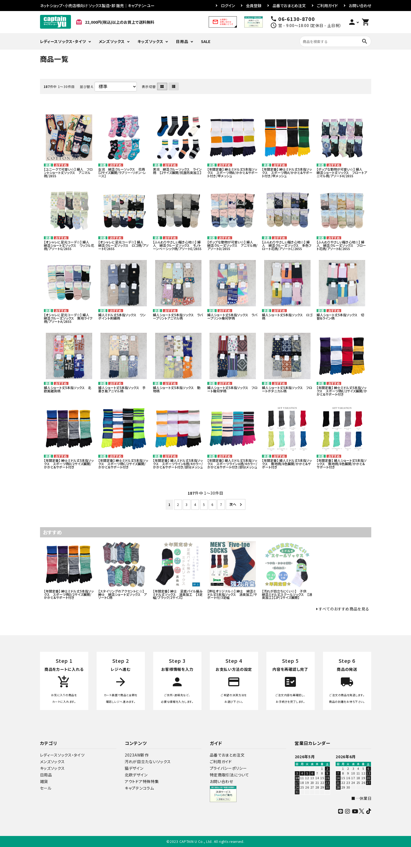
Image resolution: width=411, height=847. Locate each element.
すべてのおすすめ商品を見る (344, 609)
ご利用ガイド (327, 5)
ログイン (228, 5)
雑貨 (44, 781)
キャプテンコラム (139, 788)
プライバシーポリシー (228, 768)
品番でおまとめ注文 (289, 5)
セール (46, 788)
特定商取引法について (229, 775)
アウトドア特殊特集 (142, 781)
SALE (205, 41)
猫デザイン (134, 768)
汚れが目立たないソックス (148, 761)
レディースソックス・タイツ (63, 41)
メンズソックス (112, 41)
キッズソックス (150, 41)
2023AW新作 (137, 755)
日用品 (182, 41)
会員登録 (253, 5)
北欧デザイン (136, 775)
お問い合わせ (360, 5)
